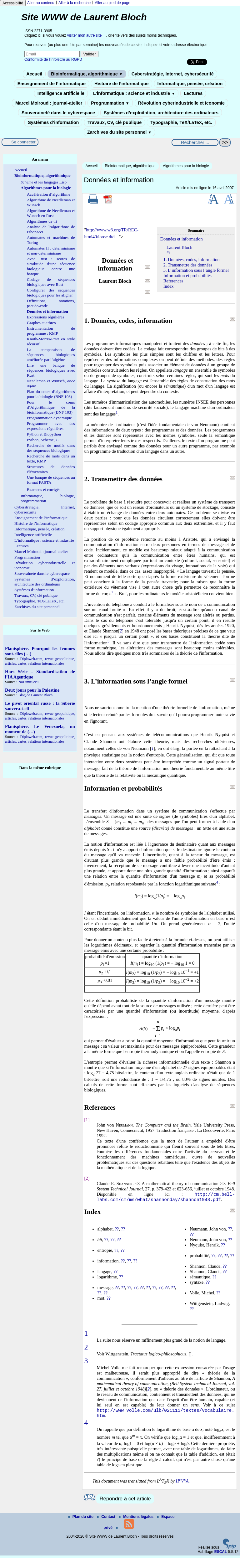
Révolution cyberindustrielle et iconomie (181, 103)
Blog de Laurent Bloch (35, 695)
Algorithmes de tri (42, 221)
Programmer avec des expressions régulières (51, 426)
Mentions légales (136, 1519)
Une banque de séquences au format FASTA (51, 480)
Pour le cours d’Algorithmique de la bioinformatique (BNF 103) (51, 407)
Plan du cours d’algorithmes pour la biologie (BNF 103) (51, 394)
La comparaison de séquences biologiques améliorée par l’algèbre (51, 354)
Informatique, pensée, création (190, 83)
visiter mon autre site (84, 35)
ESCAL (220, 1554)
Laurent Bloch (179, 247)
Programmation (110, 103)
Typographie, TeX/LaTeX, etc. (181, 122)
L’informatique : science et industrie (134, 93)
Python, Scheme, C (42, 439)
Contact (106, 1519)
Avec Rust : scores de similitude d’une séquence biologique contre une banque (51, 266)
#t (168, 252)
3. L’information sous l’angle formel (196, 270)
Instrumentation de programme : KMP (51, 331)
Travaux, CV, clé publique (115, 122)
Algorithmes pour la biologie (186, 166)
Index (168, 286)
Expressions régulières (45, 317)
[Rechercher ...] (195, 142)
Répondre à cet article (125, 1501)
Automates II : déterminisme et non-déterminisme (51, 250)
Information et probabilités (187, 275)
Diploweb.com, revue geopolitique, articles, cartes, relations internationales (40, 661)
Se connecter (23, 142)
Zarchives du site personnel (119, 132)
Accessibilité (12, 3)
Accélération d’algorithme (48, 194)
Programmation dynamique (49, 417)
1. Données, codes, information (191, 259)
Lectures (193, 93)
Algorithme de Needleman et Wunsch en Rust (51, 213)
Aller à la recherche (74, 3)
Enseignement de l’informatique (52, 83)
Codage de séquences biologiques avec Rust (51, 282)
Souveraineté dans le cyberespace (58, 112)
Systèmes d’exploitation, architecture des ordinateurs (161, 112)
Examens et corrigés (43, 489)
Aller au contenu (40, 3)
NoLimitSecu (28, 682)
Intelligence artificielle (61, 93)
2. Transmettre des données (187, 264)
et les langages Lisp (44, 182)
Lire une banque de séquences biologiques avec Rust (51, 370)
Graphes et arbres (41, 322)
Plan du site (81, 1519)
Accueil (34, 73)
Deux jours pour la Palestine (32, 690)
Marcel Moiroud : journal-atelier (48, 103)
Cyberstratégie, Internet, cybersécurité (173, 73)
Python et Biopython (44, 434)
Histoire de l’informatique (121, 83)
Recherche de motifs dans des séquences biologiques (51, 448)
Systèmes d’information (53, 122)
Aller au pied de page (112, 3)
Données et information (181, 238)
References (173, 280)
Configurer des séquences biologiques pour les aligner (51, 292)
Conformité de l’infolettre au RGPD (53, 59)
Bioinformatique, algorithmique (86, 73)
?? (117, 1230)
